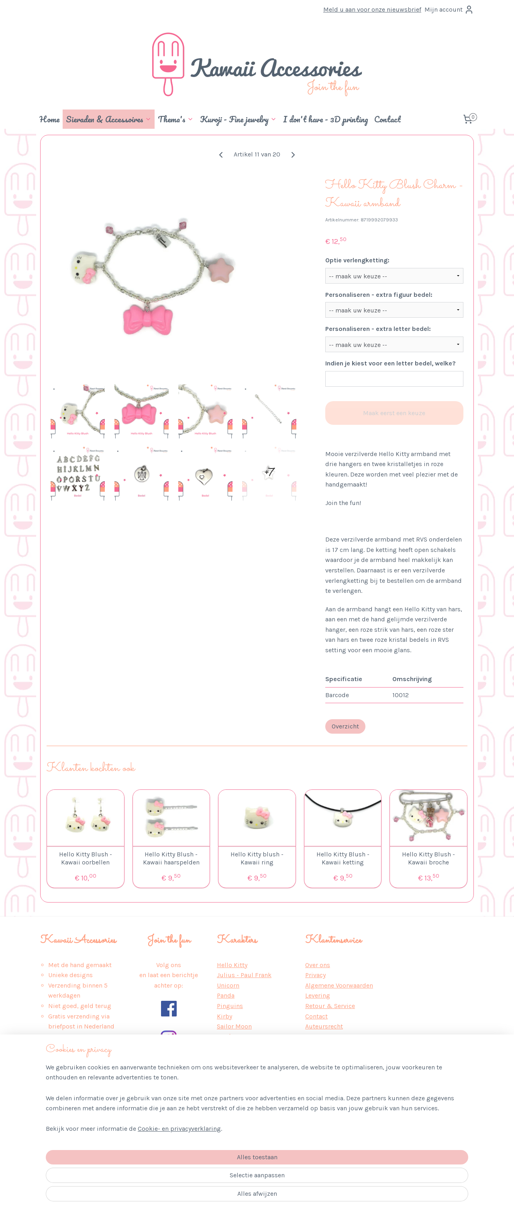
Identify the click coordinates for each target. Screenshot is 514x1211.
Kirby (224, 1016)
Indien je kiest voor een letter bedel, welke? (390, 363)
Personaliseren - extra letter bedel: (378, 329)
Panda (226, 995)
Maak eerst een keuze (394, 413)
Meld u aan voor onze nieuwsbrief (372, 9)
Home (49, 119)
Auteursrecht (324, 1026)
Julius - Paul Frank (244, 975)
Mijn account (449, 9)
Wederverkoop (326, 1037)
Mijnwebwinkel (343, 1196)
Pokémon (230, 1037)
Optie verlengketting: (357, 260)
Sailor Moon (234, 1026)
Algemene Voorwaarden (339, 985)
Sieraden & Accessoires (108, 119)
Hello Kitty (232, 965)
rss (252, 1196)
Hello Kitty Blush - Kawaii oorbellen (85, 858)
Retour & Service (330, 1006)
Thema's (176, 119)
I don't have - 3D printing (325, 119)
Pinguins (230, 1006)
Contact (387, 119)
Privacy (315, 975)
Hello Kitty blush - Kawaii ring (257, 858)
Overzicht (345, 726)
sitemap (236, 1196)
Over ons (317, 965)
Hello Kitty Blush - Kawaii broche (428, 858)
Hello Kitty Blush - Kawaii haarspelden (171, 858)
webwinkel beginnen (279, 1196)
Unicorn (228, 985)
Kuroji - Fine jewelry (238, 119)
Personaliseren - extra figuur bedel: (378, 294)
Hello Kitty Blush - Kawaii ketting (342, 858)
